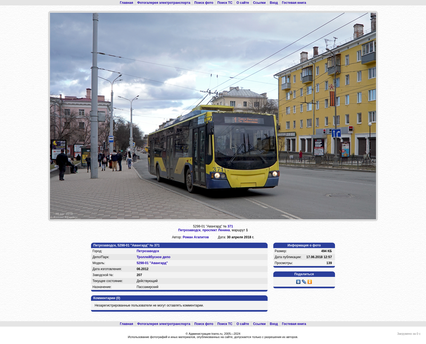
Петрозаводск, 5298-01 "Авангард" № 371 (126, 245)
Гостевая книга (294, 3)
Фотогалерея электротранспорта (163, 3)
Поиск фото (203, 3)
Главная (126, 3)
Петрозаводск (189, 230)
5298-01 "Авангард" (152, 263)
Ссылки (259, 3)
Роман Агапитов (196, 237)
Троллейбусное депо (153, 257)
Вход (274, 3)
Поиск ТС (224, 3)
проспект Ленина (216, 230)
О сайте (242, 3)
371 (230, 226)
